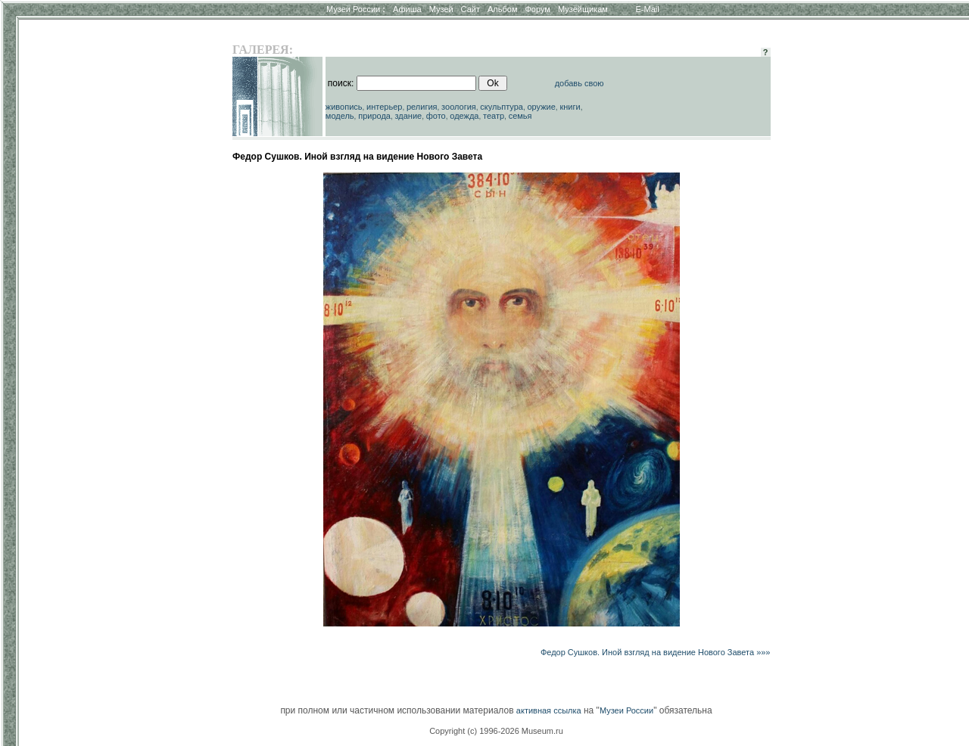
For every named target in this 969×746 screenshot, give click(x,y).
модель (340, 115)
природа (374, 115)
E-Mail (647, 9)
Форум (537, 9)
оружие (542, 106)
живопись (344, 106)
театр (493, 115)
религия (422, 106)
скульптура (501, 106)
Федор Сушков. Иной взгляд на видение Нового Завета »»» (656, 652)
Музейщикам (583, 9)
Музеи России (355, 9)
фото (436, 115)
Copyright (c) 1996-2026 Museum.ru (496, 730)
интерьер (384, 106)
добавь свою (579, 83)
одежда (464, 115)
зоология (458, 106)
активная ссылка (548, 710)
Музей (441, 9)
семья (520, 115)
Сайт (470, 9)
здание (408, 115)
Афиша (407, 9)
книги (569, 106)
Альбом (502, 9)
